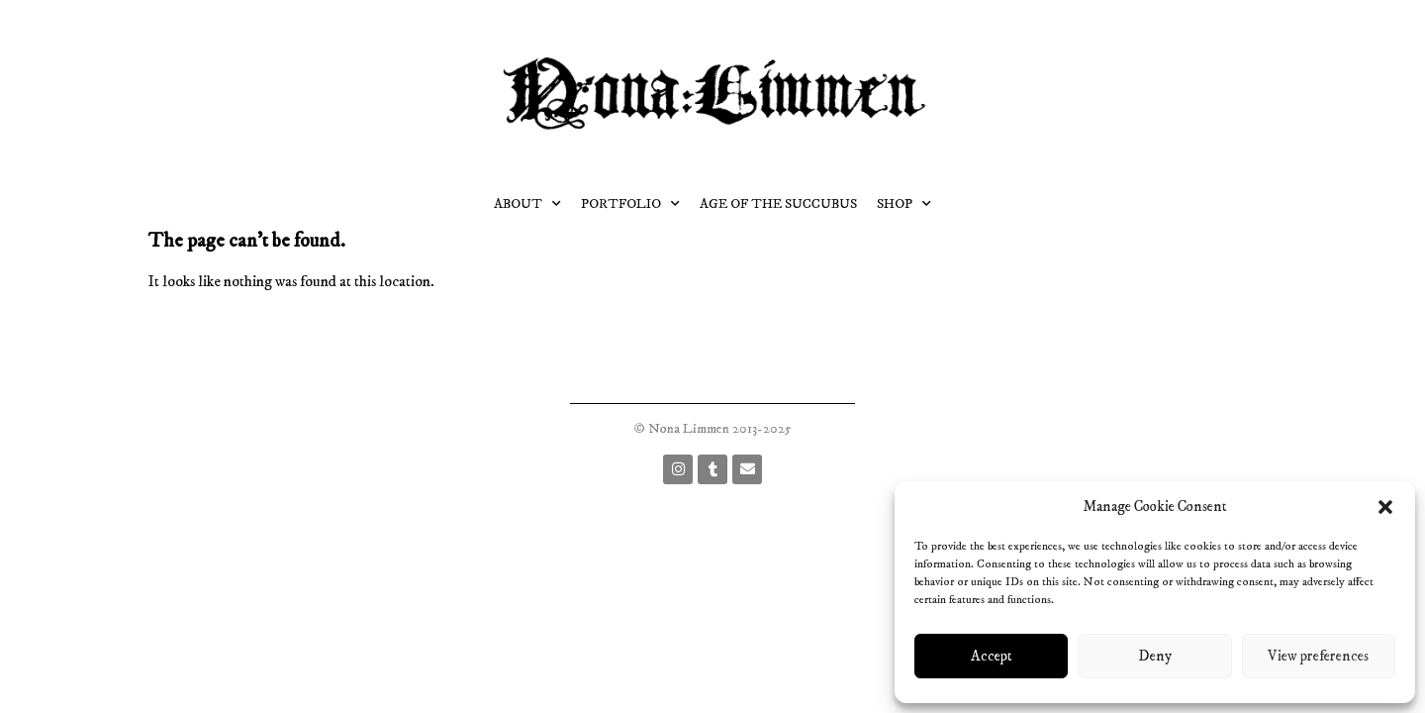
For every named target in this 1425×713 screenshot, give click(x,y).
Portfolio (630, 204)
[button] (1385, 507)
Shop (904, 204)
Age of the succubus (778, 204)
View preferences (1318, 656)
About (527, 204)
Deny (1155, 656)
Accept (991, 656)
